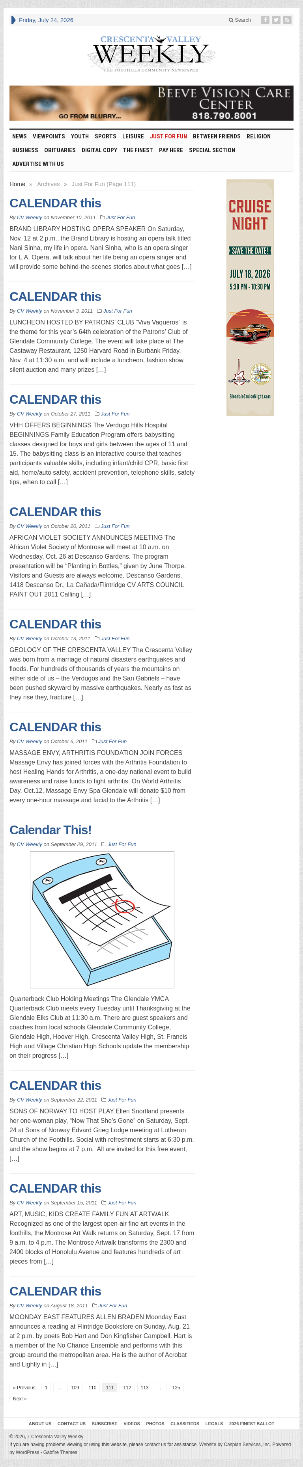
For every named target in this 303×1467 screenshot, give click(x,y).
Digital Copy (99, 150)
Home (17, 184)
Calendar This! (50, 830)
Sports (105, 136)
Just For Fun (168, 136)
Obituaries (60, 150)
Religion (259, 136)
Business (25, 150)
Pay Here (171, 150)
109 (75, 1388)
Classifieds (184, 1423)
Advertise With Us (38, 164)
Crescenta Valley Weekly (56, 1436)
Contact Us (72, 1423)
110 (92, 1388)
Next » (20, 1399)
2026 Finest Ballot (251, 1423)
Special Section (212, 150)
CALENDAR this (55, 203)
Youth (80, 136)
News (19, 136)
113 (145, 1388)
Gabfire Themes (60, 1452)
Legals (214, 1423)
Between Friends (217, 136)
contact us (155, 1444)
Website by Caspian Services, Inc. (235, 1444)
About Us (40, 1423)
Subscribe (105, 1423)
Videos (131, 1423)
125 (176, 1388)
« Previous (24, 1388)
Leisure (133, 136)
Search (240, 20)
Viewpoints (49, 136)
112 (127, 1388)
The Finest (138, 150)
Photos (155, 1423)
